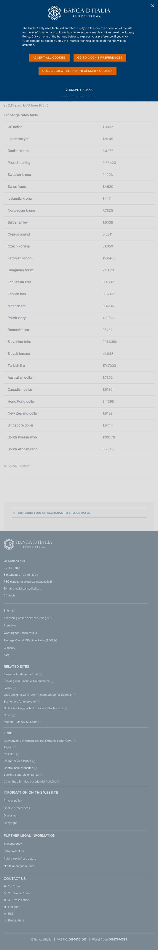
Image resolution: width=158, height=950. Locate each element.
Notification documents (19, 866)
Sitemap (9, 610)
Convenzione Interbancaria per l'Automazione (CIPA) (38, 740)
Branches (10, 625)
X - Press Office (16, 900)
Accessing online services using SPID (28, 618)
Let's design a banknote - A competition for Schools (38, 694)
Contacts (9, 595)
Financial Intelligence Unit (21, 674)
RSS (9, 913)
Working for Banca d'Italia (20, 633)
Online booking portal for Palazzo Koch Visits (33, 708)
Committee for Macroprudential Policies (30, 781)
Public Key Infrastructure (20, 858)
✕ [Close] (153, 6)
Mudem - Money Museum (20, 722)
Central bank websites (18, 768)
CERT (7, 715)
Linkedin (11, 907)
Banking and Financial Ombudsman (27, 681)
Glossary (9, 648)
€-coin (8, 747)
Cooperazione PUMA (17, 761)
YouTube (12, 886)
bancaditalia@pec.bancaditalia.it (31, 581)
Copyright (10, 823)
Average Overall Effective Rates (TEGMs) (30, 640)
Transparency (13, 843)
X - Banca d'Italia (17, 893)
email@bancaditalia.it (27, 588)
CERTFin (9, 754)
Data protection (14, 851)
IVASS (8, 688)
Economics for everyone (20, 701)
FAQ (6, 655)
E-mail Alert (14, 920)
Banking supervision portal (21, 774)
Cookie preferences (17, 808)
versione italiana (79, 92)
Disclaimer (11, 815)
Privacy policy (13, 800)
